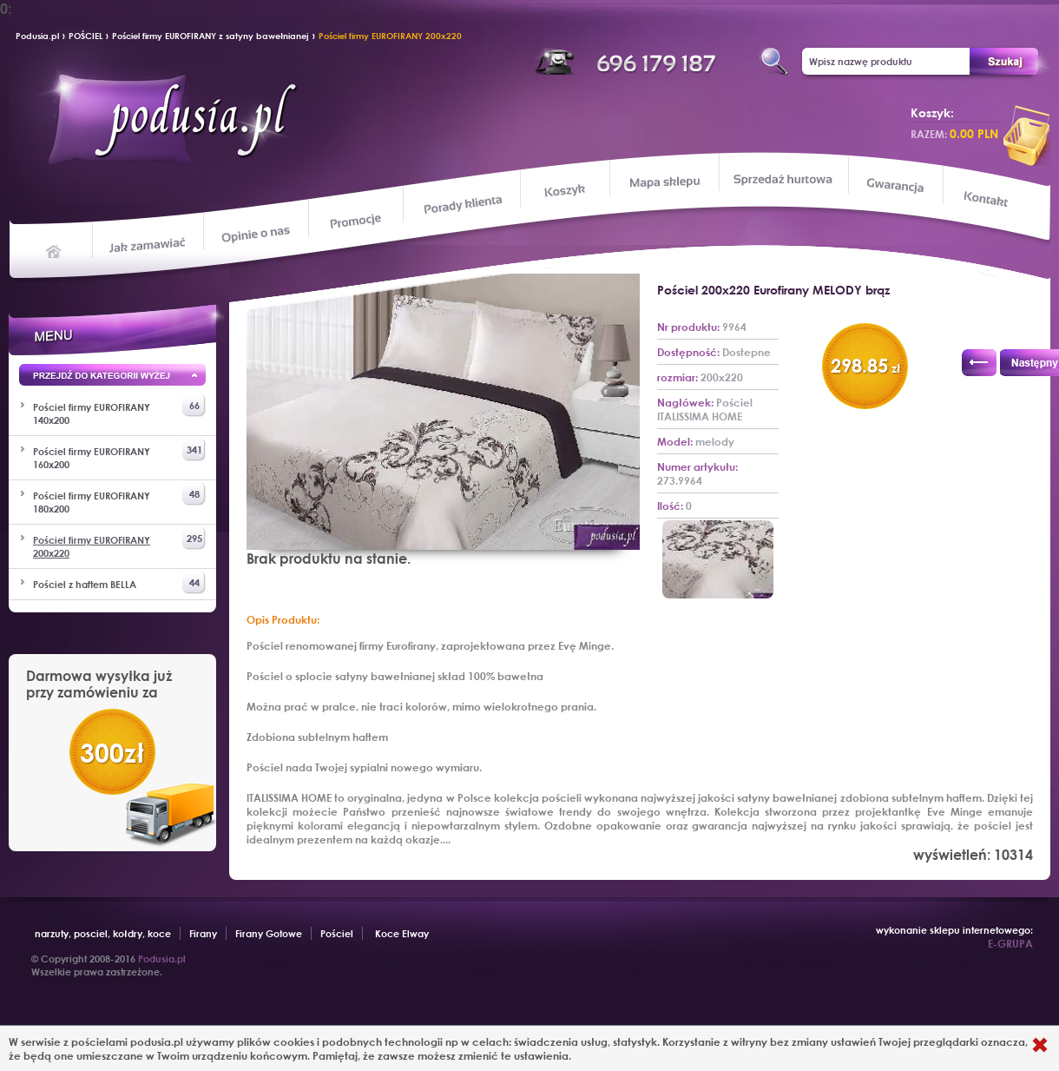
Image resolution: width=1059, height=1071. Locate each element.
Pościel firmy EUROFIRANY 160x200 (119, 454)
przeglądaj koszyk (1026, 135)
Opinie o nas (255, 233)
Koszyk (564, 191)
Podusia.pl (37, 36)
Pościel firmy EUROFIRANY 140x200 (119, 409)
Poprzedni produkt (979, 362)
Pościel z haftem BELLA (119, 582)
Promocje (356, 220)
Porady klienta (461, 204)
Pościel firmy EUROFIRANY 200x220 (390, 36)
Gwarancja (893, 185)
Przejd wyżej (112, 378)
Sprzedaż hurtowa (782, 179)
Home (54, 250)
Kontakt (987, 201)
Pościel (336, 933)
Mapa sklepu (666, 181)
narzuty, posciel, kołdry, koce (103, 933)
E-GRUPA (1010, 943)
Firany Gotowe (268, 933)
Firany (203, 933)
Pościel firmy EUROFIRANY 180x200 (119, 498)
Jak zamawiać (150, 243)
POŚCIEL (85, 36)
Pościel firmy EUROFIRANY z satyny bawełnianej (210, 36)
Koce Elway (402, 933)
